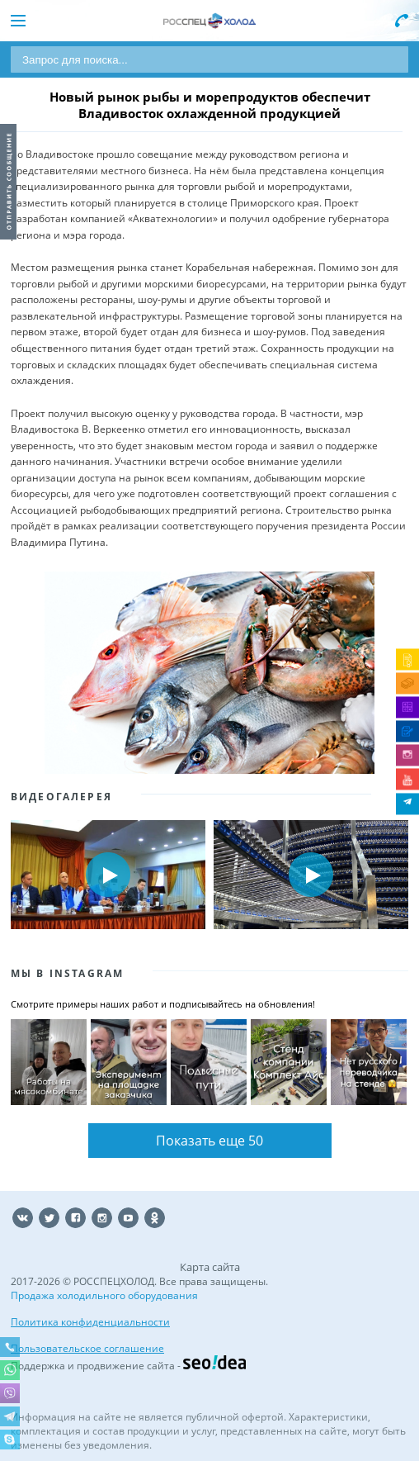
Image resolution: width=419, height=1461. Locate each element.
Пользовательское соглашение (87, 1348)
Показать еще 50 (209, 1140)
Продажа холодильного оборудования (104, 1295)
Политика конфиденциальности (90, 1322)
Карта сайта (210, 1266)
